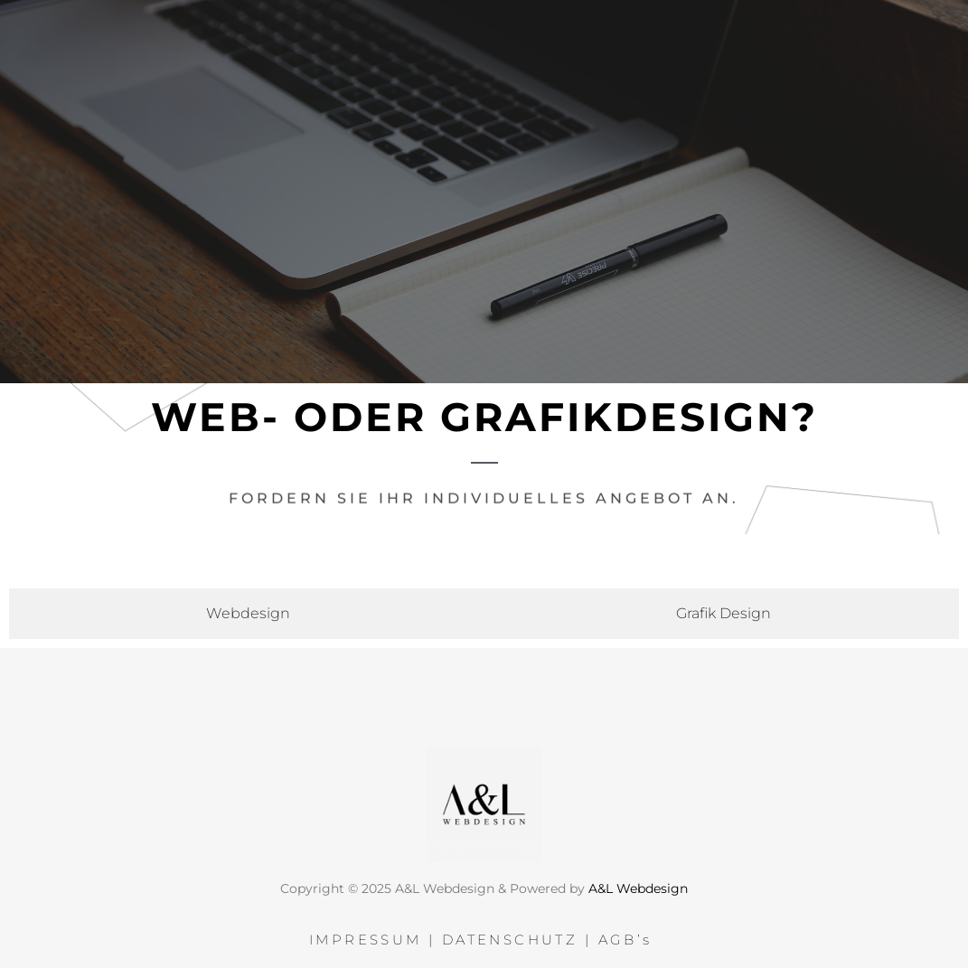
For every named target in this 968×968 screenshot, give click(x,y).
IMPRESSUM (365, 936)
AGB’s (628, 936)
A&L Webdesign (638, 884)
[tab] (244, 609)
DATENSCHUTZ (510, 936)
